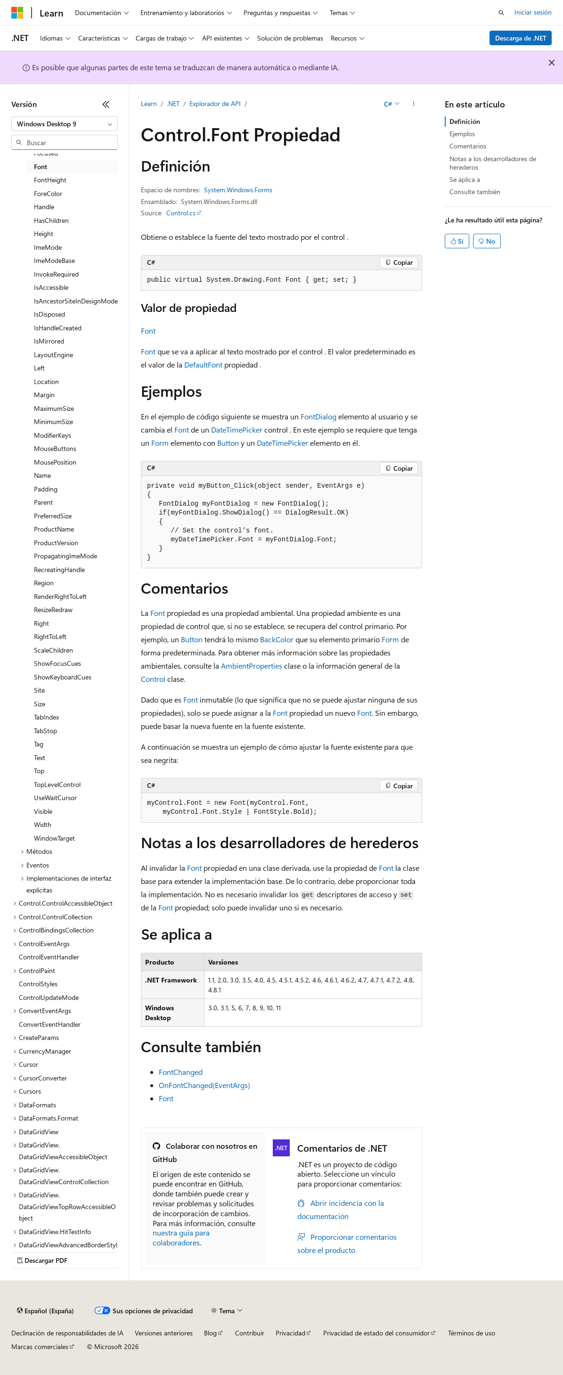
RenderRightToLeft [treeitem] (60, 596)
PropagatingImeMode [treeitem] (65, 555)
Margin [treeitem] (44, 394)
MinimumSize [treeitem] (53, 421)
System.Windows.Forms (238, 189)
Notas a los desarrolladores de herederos (492, 163)
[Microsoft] (17, 13)
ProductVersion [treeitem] (56, 542)
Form (160, 443)
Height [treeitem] (43, 233)
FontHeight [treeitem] (50, 179)
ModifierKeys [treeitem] (52, 435)
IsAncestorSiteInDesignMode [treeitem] (76, 300)
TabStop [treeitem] (45, 730)
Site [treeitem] (39, 690)
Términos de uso (471, 1332)
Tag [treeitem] (38, 743)
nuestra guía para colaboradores (181, 1237)
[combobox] (64, 123)
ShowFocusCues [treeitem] (57, 663)
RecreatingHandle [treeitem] (59, 569)
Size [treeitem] (39, 703)
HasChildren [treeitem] (51, 220)
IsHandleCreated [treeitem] (58, 327)
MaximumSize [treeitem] (54, 408)
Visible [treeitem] (43, 811)
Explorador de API (215, 103)
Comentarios (467, 145)
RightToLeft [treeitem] (50, 636)
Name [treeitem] (42, 475)
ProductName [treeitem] (54, 528)
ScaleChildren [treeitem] (53, 650)
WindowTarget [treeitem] (54, 838)
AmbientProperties (251, 666)
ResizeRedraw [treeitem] (53, 609)
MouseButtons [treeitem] (55, 448)
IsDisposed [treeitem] (49, 314)
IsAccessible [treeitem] (51, 287)
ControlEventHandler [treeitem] (49, 956)
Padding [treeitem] (45, 488)
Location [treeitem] (46, 381)
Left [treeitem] (39, 367)
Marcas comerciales (39, 1346)
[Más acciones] (414, 104)
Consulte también (474, 191)
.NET (173, 103)
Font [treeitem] (40, 166)
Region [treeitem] (44, 582)
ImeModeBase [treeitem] (54, 260)
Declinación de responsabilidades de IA (67, 1332)
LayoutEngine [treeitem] (53, 354)
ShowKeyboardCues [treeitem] (62, 676)
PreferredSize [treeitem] (53, 515)
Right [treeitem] (41, 623)
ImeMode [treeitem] (48, 247)
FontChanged (181, 1072)
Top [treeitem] (39, 770)
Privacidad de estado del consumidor (376, 1332)
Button (228, 443)
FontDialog (318, 416)
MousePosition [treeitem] (55, 462)
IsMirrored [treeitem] (49, 340)
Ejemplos (462, 133)
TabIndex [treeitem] (46, 716)
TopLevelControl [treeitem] (57, 784)
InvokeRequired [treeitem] (56, 274)
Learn (149, 103)
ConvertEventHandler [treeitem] (50, 1024)
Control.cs (181, 212)
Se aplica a (464, 179)
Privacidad (290, 1332)
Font (148, 331)
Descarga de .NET (521, 37)
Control (153, 679)
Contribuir (249, 1332)
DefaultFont (203, 364)
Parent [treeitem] (43, 502)
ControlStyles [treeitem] (38, 983)
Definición (464, 121)
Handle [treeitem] (44, 206)
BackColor (277, 639)
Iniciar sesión (533, 12)
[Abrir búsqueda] (501, 12)
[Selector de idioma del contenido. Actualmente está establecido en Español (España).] (45, 1310)
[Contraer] (106, 104)
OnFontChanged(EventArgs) (204, 1085)
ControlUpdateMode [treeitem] (49, 997)
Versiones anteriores (164, 1332)
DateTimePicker (236, 429)
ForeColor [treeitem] (48, 193)
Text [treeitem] (39, 757)
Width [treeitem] (42, 824)
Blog (210, 1332)
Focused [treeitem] (46, 152)
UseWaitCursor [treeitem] (55, 797)
